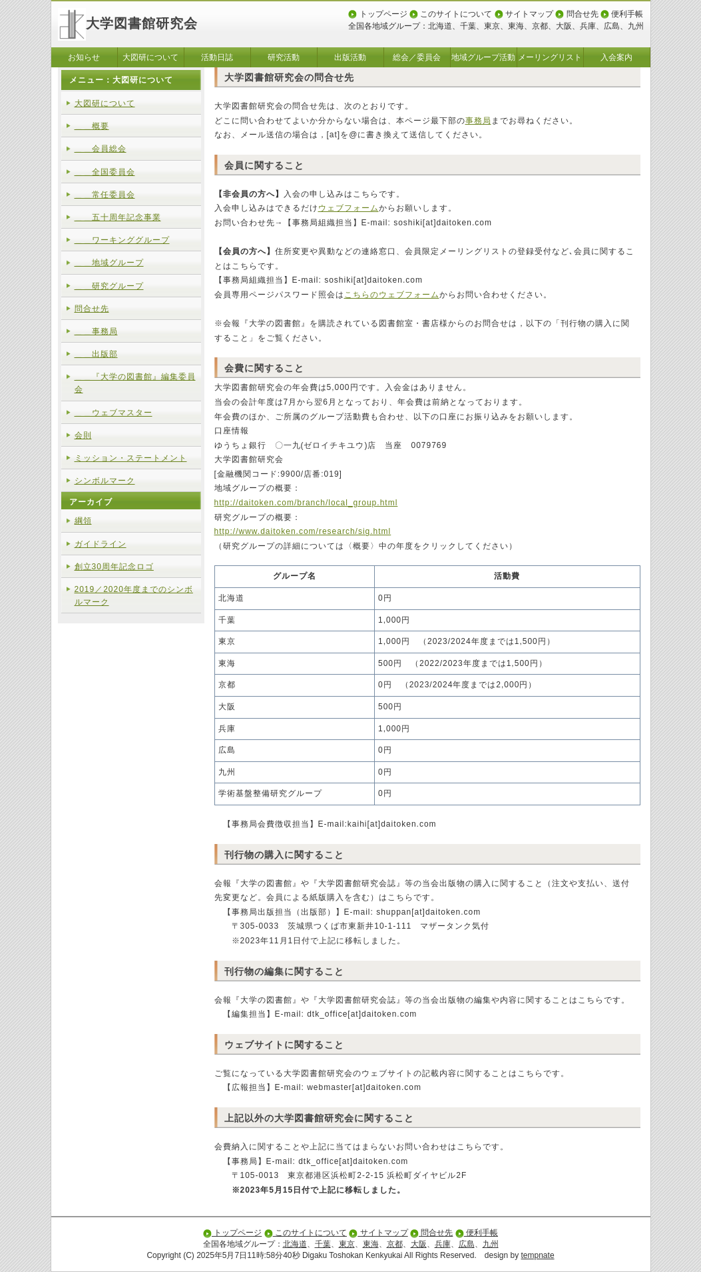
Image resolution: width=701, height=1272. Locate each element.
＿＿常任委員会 (105, 194)
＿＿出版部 (96, 354)
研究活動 (284, 57)
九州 (636, 26)
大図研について (150, 57)
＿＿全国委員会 (105, 172)
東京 (492, 26)
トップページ (377, 14)
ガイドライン (100, 544)
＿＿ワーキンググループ (122, 240)
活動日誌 (217, 57)
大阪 (564, 26)
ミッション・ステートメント (131, 458)
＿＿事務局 (96, 331)
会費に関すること (264, 368)
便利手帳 (621, 14)
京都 (540, 26)
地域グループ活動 (483, 57)
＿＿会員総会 (100, 148)
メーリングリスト (550, 57)
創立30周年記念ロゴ (114, 566)
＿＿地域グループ (109, 262)
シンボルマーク (105, 480)
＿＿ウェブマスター (113, 412)
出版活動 (350, 57)
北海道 (440, 26)
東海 (516, 26)
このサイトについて (450, 14)
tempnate (538, 1255)
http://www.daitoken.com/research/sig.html (302, 531)
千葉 (468, 26)
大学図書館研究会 (128, 23)
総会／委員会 (417, 57)
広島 (612, 26)
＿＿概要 (92, 126)
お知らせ (84, 57)
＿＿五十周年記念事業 (118, 217)
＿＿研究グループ (109, 286)
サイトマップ (524, 14)
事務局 (478, 120)
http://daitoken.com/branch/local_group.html (306, 502)
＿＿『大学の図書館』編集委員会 (135, 383)
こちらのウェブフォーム (391, 294)
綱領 (83, 520)
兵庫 (588, 26)
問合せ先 (576, 14)
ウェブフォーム (348, 208)
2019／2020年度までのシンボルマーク (134, 596)
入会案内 (616, 57)
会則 (83, 435)
